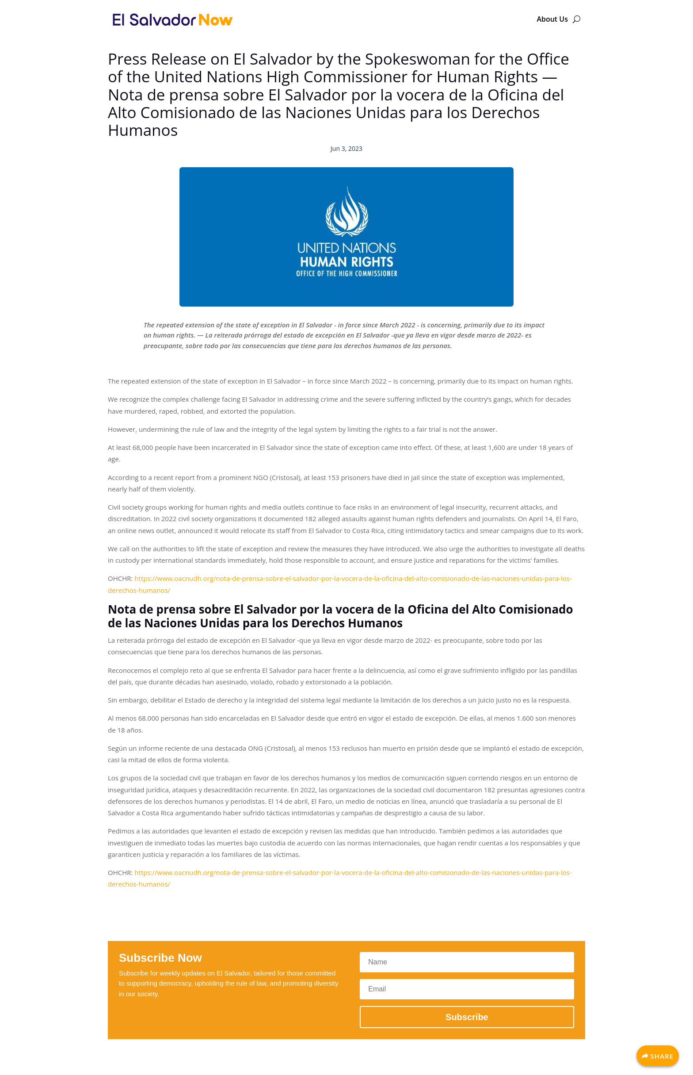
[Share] (657, 1055)
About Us (552, 19)
